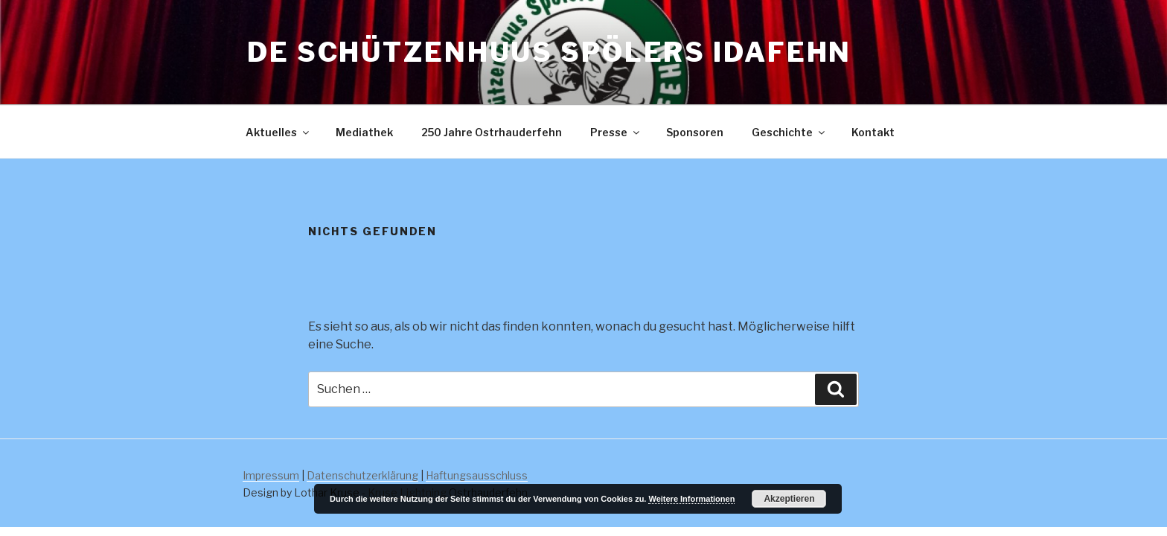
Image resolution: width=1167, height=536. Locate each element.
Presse (616, 132)
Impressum (271, 475)
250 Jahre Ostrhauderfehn (491, 132)
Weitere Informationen (691, 498)
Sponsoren (694, 132)
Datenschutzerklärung (362, 475)
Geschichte (789, 132)
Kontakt (873, 132)
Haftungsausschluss (477, 475)
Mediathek (364, 132)
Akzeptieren (789, 499)
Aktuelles (278, 132)
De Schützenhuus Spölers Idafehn (549, 52)
